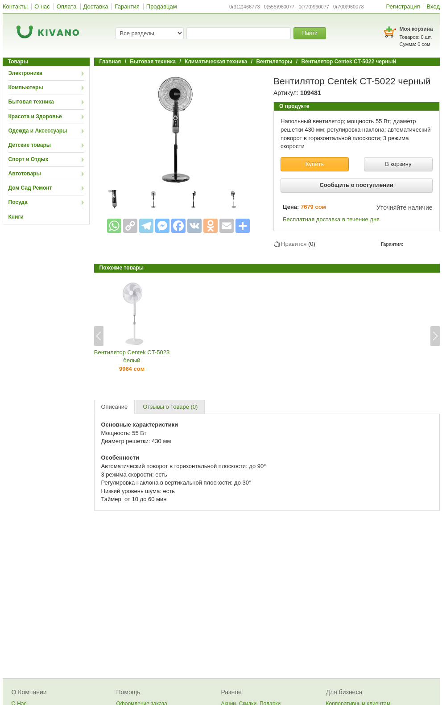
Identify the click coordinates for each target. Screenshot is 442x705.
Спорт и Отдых (28, 159)
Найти (309, 33)
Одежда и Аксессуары (37, 131)
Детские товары (29, 145)
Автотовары (24, 173)
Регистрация (403, 6)
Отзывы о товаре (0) (170, 406)
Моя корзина (416, 29)
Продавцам (161, 6)
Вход (433, 6)
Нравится (293, 243)
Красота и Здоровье (35, 116)
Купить (315, 164)
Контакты (15, 6)
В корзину (398, 164)
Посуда (18, 202)
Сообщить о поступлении (356, 185)
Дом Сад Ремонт (30, 188)
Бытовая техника (31, 102)
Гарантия (127, 6)
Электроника (25, 73)
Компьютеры (25, 87)
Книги (16, 217)
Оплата (67, 6)
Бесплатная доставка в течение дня (331, 219)
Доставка (95, 6)
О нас (42, 6)
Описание (114, 406)
